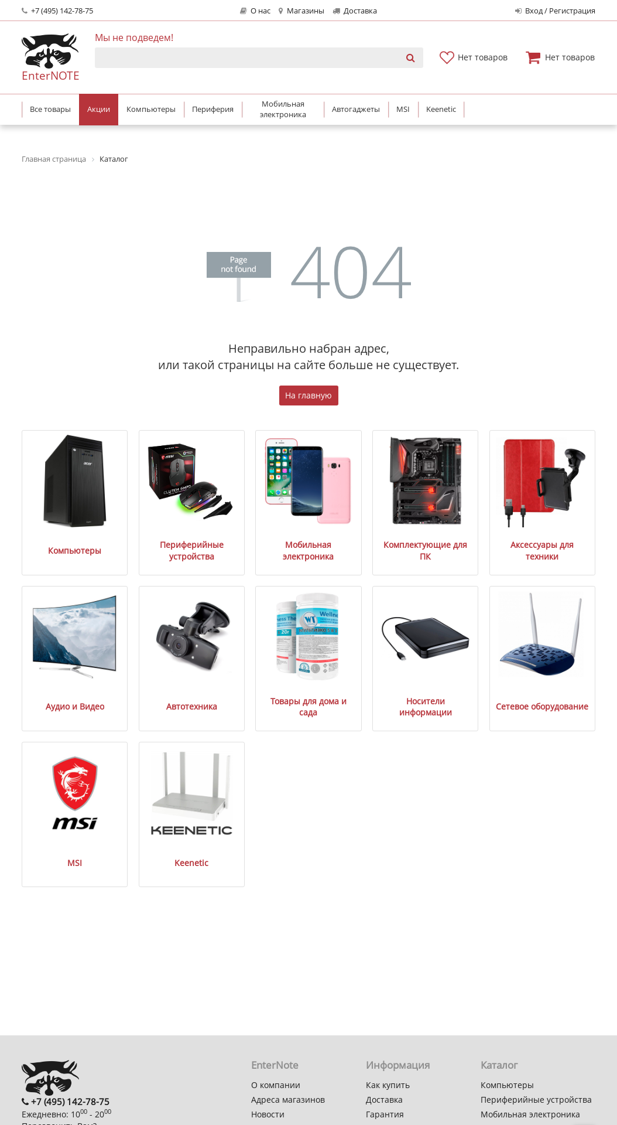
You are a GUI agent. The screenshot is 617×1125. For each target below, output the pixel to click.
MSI (74, 862)
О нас (255, 11)
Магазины (301, 11)
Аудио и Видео (75, 706)
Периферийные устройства (192, 550)
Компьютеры (74, 550)
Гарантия (385, 1114)
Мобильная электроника (308, 550)
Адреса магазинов (288, 1099)
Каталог (499, 1065)
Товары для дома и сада (308, 707)
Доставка (355, 11)
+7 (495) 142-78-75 (57, 11)
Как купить (388, 1084)
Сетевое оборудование (542, 706)
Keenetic (191, 862)
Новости (267, 1114)
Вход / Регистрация (555, 11)
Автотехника (191, 706)
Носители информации (425, 707)
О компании (275, 1084)
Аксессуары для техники (542, 550)
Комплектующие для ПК (425, 550)
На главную (308, 395)
